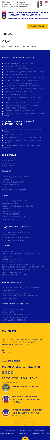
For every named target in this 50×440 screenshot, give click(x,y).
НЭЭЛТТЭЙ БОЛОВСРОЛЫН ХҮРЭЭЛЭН (19, 111)
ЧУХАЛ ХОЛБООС (37, 26)
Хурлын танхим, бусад (11, 262)
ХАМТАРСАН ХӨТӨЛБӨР (11, 214)
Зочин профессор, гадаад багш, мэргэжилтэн (22, 288)
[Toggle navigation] (9, 34)
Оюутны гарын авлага (11, 272)
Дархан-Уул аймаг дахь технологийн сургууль (24, 89)
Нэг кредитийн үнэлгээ (12, 309)
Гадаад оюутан (8, 290)
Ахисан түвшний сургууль (15, 108)
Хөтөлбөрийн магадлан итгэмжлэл (18, 206)
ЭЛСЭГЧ (21, 2)
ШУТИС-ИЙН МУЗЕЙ (9, 235)
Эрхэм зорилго (8, 163)
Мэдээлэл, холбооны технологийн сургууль (24, 77)
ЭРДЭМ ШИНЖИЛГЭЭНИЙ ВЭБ (13, 240)
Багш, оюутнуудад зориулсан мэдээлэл (19, 296)
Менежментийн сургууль (15, 66)
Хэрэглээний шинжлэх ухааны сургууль (22, 86)
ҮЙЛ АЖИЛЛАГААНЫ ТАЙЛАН (13, 182)
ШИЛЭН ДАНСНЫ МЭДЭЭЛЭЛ (13, 320)
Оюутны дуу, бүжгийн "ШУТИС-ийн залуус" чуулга (23, 267)
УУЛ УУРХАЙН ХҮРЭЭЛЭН (14, 135)
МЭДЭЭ (6, 2)
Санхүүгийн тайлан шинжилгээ (16, 315)
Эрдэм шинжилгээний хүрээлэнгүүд (18, 237)
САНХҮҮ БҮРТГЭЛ (8, 312)
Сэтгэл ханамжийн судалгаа (14, 217)
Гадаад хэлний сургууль (15, 94)
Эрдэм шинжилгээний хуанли (15, 232)
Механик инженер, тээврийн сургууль (21, 83)
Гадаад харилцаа (9, 298)
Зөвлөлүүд (7, 179)
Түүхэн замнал (8, 166)
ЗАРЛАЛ (6, 4)
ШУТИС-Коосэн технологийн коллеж (21, 105)
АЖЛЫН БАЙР (23, 6)
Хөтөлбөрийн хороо (11, 203)
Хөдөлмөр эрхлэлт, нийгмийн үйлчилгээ (20, 264)
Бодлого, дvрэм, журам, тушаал (15, 177)
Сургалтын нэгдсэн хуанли (14, 201)
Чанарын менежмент (11, 185)
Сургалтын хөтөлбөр (11, 211)
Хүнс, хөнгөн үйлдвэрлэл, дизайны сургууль (24, 72)
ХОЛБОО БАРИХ (24, 4)
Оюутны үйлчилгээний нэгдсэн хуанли (19, 270)
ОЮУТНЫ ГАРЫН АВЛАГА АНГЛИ (14, 275)
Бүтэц (4, 187)
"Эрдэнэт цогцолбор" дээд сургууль (20, 92)
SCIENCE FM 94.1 (9, 6)
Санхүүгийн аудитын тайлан (14, 317)
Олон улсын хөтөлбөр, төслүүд (16, 293)
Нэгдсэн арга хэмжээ (11, 259)
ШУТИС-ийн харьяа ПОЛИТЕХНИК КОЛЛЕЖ (22, 102)
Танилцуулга (7, 251)
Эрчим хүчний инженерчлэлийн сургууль (22, 80)
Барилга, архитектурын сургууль (18, 63)
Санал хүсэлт (8, 219)
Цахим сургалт (8, 209)
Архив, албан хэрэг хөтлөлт (14, 190)
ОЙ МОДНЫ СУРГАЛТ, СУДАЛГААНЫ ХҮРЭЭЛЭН (22, 138)
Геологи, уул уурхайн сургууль (17, 74)
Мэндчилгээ (7, 160)
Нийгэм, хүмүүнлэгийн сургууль (18, 69)
